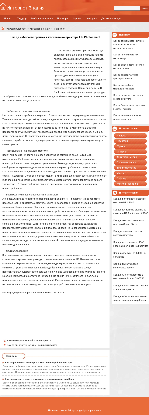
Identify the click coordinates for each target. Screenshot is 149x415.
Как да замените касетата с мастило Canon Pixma (128, 222)
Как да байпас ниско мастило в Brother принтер (129, 107)
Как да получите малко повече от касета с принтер (130, 287)
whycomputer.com (16, 28)
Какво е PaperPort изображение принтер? (30, 340)
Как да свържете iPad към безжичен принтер (32, 345)
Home (7, 18)
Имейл (120, 173)
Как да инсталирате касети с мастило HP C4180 (129, 200)
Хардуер (22, 18)
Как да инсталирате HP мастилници (125, 56)
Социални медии (126, 162)
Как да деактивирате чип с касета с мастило (127, 117)
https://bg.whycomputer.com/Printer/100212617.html (35, 292)
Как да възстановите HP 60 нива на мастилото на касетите (130, 244)
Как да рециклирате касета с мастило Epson (128, 66)
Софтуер (121, 178)
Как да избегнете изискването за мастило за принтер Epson (130, 298)
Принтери (62, 18)
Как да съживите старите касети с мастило (127, 233)
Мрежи (77, 18)
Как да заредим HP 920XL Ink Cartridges (129, 255)
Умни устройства (126, 167)
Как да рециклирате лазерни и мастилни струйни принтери (38, 362)
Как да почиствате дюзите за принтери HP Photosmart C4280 (130, 211)
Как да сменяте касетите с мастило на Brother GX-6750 (128, 276)
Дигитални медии (111, 18)
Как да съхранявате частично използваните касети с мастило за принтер (129, 45)
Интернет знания (39, 28)
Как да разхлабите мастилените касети (123, 87)
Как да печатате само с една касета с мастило (128, 97)
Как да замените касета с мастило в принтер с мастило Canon (40, 379)
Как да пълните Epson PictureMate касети (125, 265)
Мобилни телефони (42, 18)
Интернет (92, 18)
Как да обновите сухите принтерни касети (125, 77)
